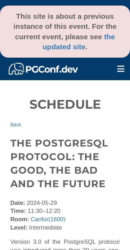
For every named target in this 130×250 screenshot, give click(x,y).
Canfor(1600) (48, 219)
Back (15, 124)
